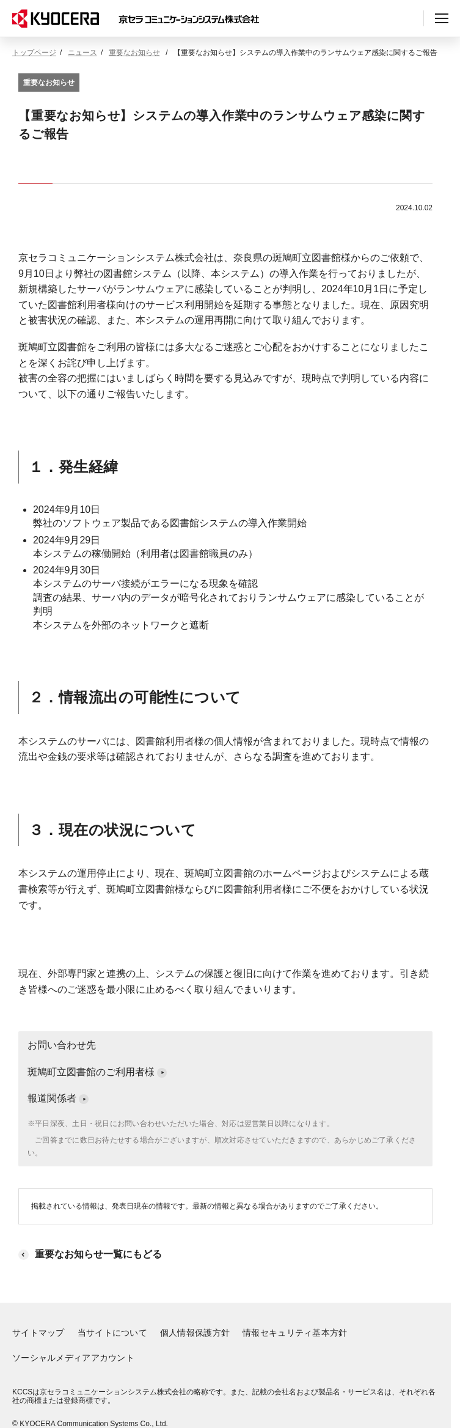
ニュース (82, 52)
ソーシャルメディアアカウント (73, 1358)
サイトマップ (38, 1333)
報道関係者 (58, 1098)
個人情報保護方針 (195, 1333)
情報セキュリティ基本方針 (295, 1333)
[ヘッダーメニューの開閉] (441, 18)
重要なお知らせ (134, 52)
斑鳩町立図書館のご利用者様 (97, 1072)
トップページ (34, 52)
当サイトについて (112, 1333)
